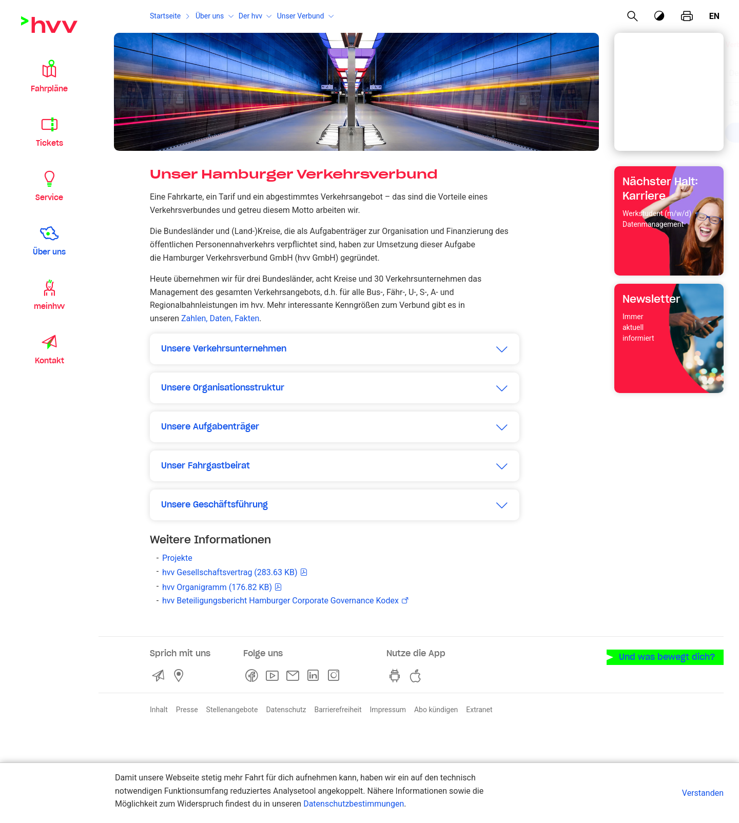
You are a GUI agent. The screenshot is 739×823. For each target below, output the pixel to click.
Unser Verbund (300, 16)
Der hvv (250, 16)
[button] (49, 76)
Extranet (479, 710)
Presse (187, 710)
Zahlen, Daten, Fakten (220, 318)
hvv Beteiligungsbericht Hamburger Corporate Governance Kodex (280, 600)
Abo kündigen (436, 710)
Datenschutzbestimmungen (353, 804)
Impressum (388, 710)
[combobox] (660, 68)
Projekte (177, 558)
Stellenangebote (232, 710)
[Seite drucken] (687, 16)
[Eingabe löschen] (690, 66)
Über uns (210, 16)
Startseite (165, 16)
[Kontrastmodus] (660, 16)
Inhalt (159, 710)
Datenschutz (286, 710)
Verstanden (703, 793)
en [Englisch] (714, 16)
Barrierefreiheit (337, 710)
